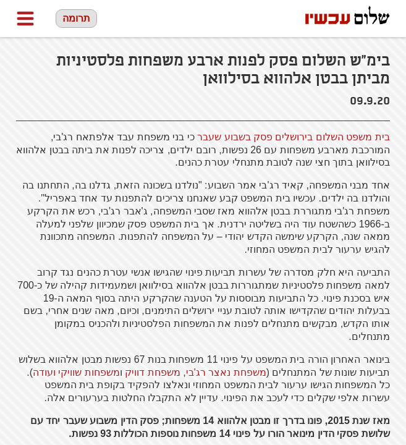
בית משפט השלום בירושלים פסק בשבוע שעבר (293, 137)
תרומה (76, 18)
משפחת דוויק (152, 372)
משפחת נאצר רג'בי (226, 372)
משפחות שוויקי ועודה (76, 372)
